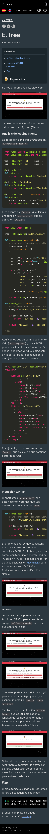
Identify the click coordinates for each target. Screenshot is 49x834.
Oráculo (11, 66)
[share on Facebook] (4, 27)
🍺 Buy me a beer (14, 79)
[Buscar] (46, 4)
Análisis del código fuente (18, 58)
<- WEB (7, 20)
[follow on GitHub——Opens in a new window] (46, 10)
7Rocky (7, 4)
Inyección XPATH (14, 63)
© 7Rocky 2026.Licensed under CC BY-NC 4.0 (16, 829)
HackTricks (33, 562)
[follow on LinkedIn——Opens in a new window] (40, 10)
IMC (31, 10)
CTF (18, 10)
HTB (24, 10)
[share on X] (9, 27)
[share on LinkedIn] (13, 27)
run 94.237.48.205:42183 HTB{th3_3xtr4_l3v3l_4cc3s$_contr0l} (25, 803)
